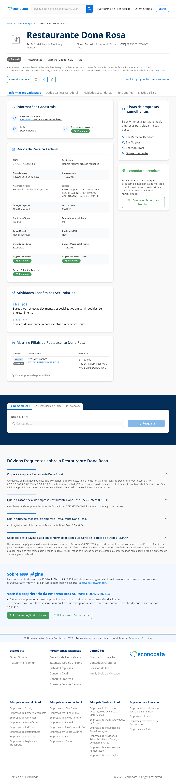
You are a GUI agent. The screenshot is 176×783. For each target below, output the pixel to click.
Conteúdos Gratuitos (103, 663)
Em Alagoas (133, 142)
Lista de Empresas (61, 668)
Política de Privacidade (24, 777)
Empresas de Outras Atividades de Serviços (107, 721)
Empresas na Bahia (60, 736)
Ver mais (162, 70)
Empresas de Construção (24, 736)
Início (9, 23)
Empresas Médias (140, 716)
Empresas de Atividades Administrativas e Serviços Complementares (104, 739)
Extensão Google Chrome (66, 663)
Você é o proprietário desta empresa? (147, 79)
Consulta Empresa (26, 23)
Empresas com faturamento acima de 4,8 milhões (145, 710)
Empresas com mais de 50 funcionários (144, 722)
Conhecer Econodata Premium (143, 202)
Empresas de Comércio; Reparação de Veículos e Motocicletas (103, 711)
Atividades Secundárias (97, 93)
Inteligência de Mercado (105, 673)
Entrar (162, 8)
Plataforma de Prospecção (114, 9)
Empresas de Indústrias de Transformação (105, 729)
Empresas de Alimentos (23, 717)
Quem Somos (143, 9)
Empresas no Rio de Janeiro (65, 717)
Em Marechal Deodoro (140, 137)
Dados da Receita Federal (62, 93)
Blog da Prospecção (102, 657)
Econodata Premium (140, 638)
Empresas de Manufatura (24, 722)
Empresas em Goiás (61, 741)
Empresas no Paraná (61, 722)
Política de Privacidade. (92, 583)
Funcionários (125, 93)
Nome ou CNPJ (19, 416)
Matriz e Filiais (147, 93)
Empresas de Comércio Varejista (28, 712)
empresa (14, 480)
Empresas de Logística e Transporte (23, 743)
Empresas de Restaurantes (25, 731)
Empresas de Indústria (22, 727)
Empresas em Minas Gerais (65, 712)
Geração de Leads (101, 668)
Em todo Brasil (135, 148)
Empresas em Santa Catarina (66, 731)
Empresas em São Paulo (63, 708)
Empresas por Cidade (142, 729)
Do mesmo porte (137, 153)
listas (155, 121)
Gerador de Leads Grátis (65, 657)
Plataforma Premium (23, 663)
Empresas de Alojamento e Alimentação (105, 749)
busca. (126, 129)
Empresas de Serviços (22, 708)
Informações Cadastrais (25, 93)
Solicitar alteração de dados (72, 615)
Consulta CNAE (59, 673)
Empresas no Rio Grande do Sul (67, 727)
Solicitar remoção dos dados (28, 615)
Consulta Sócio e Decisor (65, 684)
